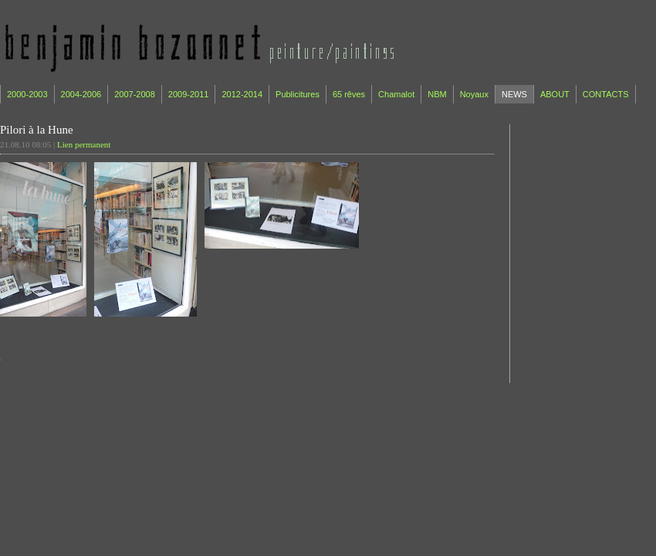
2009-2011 (188, 94)
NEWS (514, 94)
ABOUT (555, 94)
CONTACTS (606, 94)
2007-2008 (134, 94)
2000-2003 (27, 94)
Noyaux (474, 94)
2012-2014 (241, 94)
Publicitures (298, 94)
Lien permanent (83, 144)
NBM (437, 94)
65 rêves (349, 94)
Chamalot (396, 94)
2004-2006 (81, 94)
